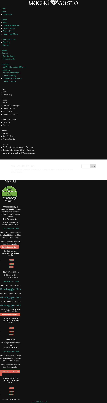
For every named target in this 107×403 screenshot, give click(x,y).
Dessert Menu (9, 28)
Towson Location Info (10, 315)
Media (4, 50)
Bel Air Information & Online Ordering (18, 147)
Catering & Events (8, 39)
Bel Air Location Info (9, 247)
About (3, 11)
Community (7, 14)
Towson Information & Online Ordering (18, 150)
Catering (6, 42)
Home (3, 8)
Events (6, 45)
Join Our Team (8, 56)
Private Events (9, 59)
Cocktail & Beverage (11, 25)
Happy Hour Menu (10, 34)
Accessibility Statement (39, 402)
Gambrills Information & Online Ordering (19, 153)
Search (93, 166)
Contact (4, 53)
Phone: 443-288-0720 (11, 352)
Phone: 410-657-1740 (11, 281)
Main (5, 22)
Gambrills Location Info (11, 372)
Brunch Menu (8, 31)
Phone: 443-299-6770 (11, 229)
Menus (4, 19)
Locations (5, 64)
